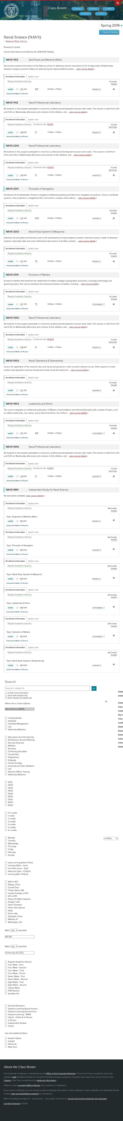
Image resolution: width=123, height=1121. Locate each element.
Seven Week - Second (18, 979)
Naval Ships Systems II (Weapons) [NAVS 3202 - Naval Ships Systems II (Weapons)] (46, 231)
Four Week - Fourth (16, 973)
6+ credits (12, 830)
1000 (10, 782)
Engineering (13, 757)
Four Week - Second (17, 968)
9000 (10, 805)
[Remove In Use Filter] (106, 701)
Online (11, 1026)
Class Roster (57, 8)
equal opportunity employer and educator (87, 1098)
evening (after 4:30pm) (18, 874)
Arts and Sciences (16, 743)
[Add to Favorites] (17, 89)
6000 (10, 797)
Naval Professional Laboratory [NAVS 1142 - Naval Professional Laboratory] (45, 102)
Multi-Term (12, 1047)
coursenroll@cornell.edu (29, 1085)
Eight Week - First (16, 982)
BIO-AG (19, 936)
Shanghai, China (15, 916)
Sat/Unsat (12, 1044)
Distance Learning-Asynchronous (23, 1009)
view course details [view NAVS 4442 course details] (77, 456)
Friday (10, 849)
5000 (10, 794)
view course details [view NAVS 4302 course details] (79, 370)
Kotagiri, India (14, 902)
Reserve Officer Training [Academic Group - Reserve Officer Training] (16, 41)
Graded (11, 1041)
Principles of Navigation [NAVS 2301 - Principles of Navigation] (41, 188)
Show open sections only (18, 695)
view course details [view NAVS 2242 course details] (82, 155)
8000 (10, 802)
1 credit (11, 816)
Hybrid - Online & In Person (20, 1017)
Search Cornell (118, 2)
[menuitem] (78, 9)
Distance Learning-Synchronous (22, 1012)
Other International (16, 908)
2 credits (12, 819)
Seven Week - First (16, 976)
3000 (10, 788)
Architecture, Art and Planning (21, 740)
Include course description (18, 693)
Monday (11, 838)
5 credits (12, 827)
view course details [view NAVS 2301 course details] (86, 198)
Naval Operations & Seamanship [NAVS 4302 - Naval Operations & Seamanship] (46, 360)
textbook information (46, 1080)
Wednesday (13, 844)
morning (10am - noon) (18, 866)
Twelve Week (14, 988)
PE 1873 (50, 167)
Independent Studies (17, 1023)
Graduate (12, 721)
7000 (10, 800)
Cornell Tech (13, 754)
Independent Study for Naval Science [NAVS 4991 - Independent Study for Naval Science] (48, 489)
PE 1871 (50, 124)
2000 (10, 785)
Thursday (12, 846)
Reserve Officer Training (19, 772)
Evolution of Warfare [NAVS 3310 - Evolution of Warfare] (39, 274)
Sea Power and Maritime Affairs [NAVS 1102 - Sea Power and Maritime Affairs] (45, 59)
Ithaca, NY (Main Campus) (19, 899)
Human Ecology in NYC (18, 893)
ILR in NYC (12, 896)
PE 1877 (50, 468)
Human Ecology (15, 763)
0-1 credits (12, 813)
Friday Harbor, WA (16, 890)
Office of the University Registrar (61, 1073)
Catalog (7, 1080)
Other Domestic (15, 905)
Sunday (11, 855)
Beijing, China (14, 885)
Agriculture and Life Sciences (21, 737)
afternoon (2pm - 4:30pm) (19, 871)
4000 (10, 791)
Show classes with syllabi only (20, 698)
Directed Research (16, 1006)
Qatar (10, 911)
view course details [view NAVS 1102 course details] (84, 69)
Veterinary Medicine (17, 730)
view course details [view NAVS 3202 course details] (86, 241)
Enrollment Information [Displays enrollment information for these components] (15, 77)
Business (12, 749)
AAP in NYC (13, 882)
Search (10, 682)
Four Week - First (15, 965)
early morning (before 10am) (20, 863)
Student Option (14, 1038)
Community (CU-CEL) (19, 953)
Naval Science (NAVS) (19, 709)
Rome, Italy (13, 914)
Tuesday (11, 841)
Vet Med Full (13, 994)
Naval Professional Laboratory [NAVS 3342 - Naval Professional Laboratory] (45, 317)
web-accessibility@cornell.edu (25, 1093)
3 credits (12, 822)
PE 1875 (50, 339)
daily (14, 1077)
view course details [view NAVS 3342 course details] (77, 327)
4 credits (12, 825)
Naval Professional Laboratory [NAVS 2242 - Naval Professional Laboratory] (45, 145)
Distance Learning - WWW (19, 1015)
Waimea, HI (13, 919)
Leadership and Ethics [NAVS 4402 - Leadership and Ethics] (40, 403)
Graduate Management (18, 724)
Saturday (12, 852)
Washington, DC (15, 922)
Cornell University (12, 1103)
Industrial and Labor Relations (21, 766)
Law (9, 727)
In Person (12, 1020)
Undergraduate (14, 718)
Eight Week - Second (17, 985)
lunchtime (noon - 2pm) (18, 868)
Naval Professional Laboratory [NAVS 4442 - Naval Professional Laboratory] (45, 446)
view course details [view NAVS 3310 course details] (89, 284)
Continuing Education (17, 752)
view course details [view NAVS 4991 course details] (34, 496)
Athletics (12, 746)
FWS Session (14, 991)
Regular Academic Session (20, 962)
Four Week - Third (16, 971)
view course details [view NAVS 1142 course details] (77, 112)
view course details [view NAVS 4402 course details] (78, 413)
